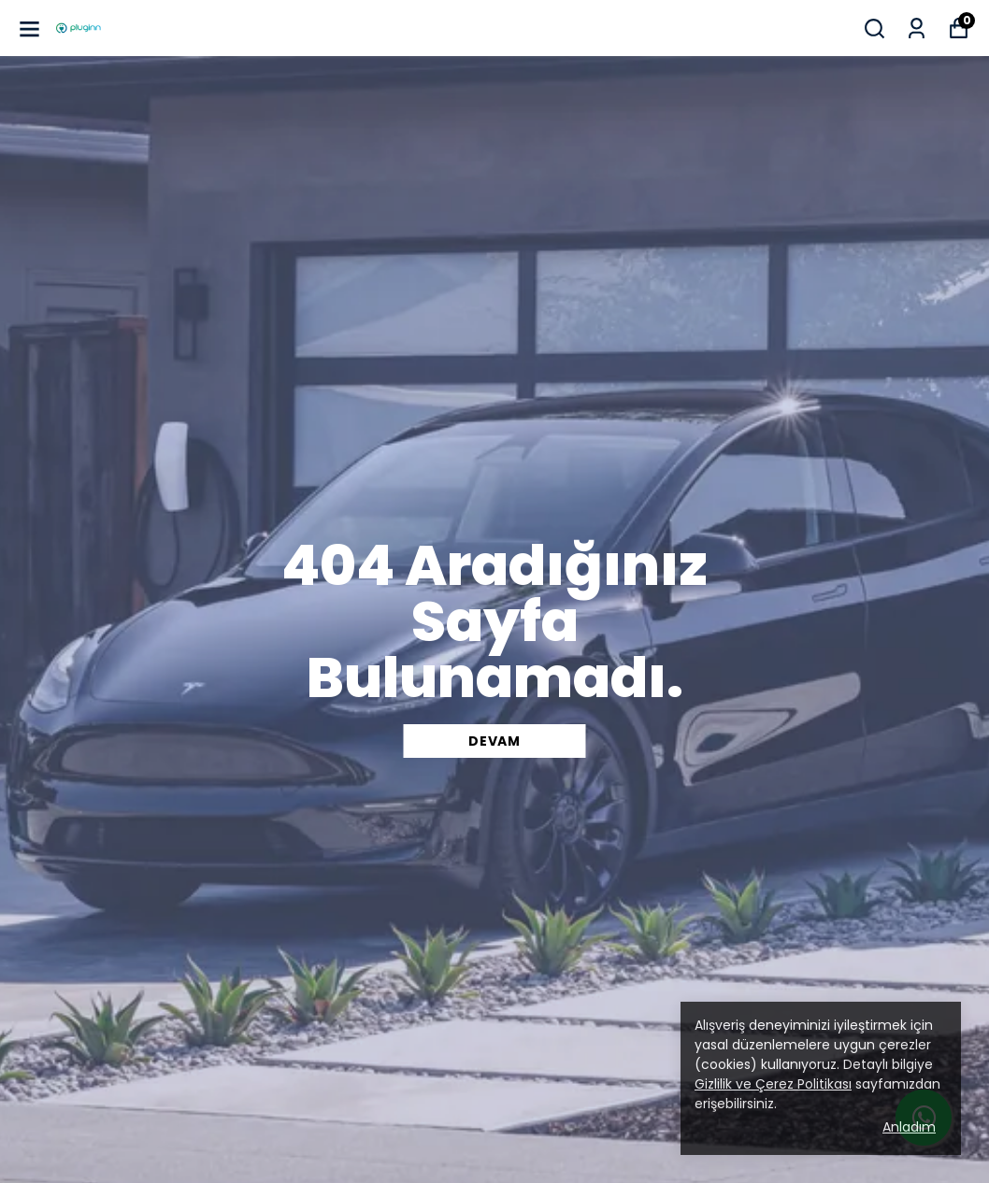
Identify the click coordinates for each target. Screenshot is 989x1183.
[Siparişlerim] (916, 28)
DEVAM (494, 741)
